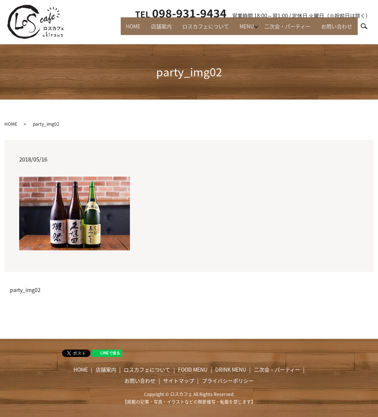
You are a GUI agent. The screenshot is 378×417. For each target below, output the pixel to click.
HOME (121, 29)
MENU (241, 29)
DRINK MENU (230, 369)
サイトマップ (178, 380)
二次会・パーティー (284, 29)
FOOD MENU (192, 369)
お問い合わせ (335, 29)
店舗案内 (151, 29)
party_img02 (25, 289)
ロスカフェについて (198, 29)
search (367, 29)
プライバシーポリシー (228, 380)
